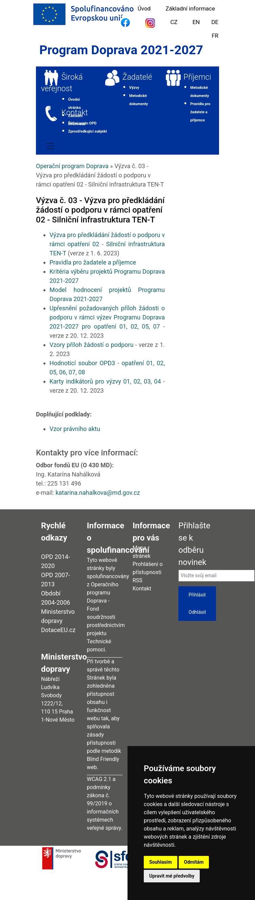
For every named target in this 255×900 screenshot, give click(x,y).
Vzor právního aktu (75, 428)
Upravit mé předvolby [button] (171, 876)
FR (215, 35)
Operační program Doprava (72, 166)
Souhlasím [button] (160, 862)
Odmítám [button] (194, 862)
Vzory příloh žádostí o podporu (92, 344)
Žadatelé (137, 77)
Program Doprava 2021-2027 (121, 50)
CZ (173, 22)
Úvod (144, 8)
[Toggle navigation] (50, 146)
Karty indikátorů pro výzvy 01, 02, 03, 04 (105, 381)
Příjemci (197, 77)
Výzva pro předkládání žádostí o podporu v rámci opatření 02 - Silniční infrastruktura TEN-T (107, 244)
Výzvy (134, 87)
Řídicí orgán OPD (82, 123)
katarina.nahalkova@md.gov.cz (98, 492)
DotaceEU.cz (58, 629)
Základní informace (190, 8)
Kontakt (74, 112)
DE (214, 22)
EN (196, 22)
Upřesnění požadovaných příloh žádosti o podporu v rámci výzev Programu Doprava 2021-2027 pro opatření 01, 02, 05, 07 (107, 317)
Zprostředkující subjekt (87, 131)
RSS (137, 580)
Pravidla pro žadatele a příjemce (93, 262)
